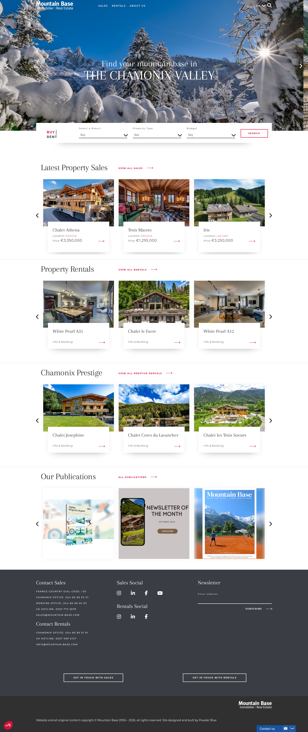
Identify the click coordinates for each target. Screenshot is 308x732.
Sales (103, 5)
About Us (138, 5)
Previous (7, 66)
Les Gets (222, 236)
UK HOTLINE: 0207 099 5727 (56, 638)
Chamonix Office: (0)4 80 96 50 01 (62, 597)
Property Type (143, 128)
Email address (208, 594)
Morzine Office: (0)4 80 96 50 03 (61, 603)
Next (300, 66)
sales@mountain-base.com (58, 615)
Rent (52, 137)
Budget (192, 128)
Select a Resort (90, 128)
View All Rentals (132, 269)
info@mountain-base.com (57, 644)
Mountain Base (63, 5)
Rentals (119, 5)
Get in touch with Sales (93, 677)
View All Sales (130, 168)
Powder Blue (208, 720)
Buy (51, 132)
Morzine (71, 236)
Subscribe (253, 608)
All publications (132, 477)
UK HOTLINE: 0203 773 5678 (56, 609)
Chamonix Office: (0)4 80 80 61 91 (62, 632)
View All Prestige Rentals (140, 373)
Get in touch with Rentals (215, 677)
